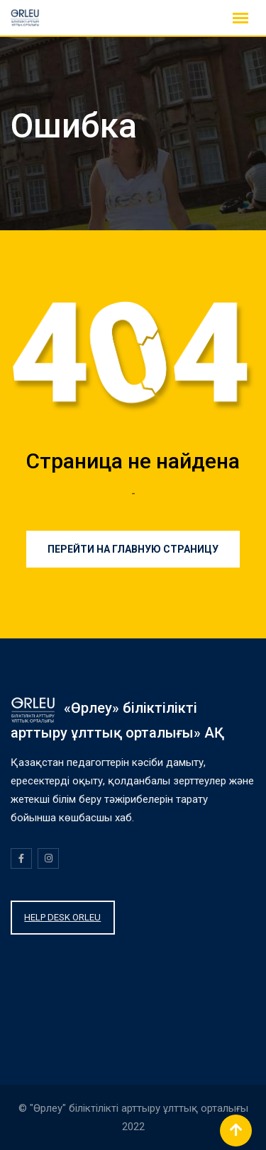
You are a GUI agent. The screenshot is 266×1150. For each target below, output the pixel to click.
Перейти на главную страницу (133, 549)
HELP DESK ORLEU (62, 917)
